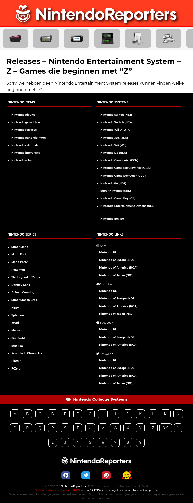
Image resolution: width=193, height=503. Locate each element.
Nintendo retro (21, 160)
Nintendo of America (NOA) (118, 267)
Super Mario (19, 247)
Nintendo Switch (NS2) (116, 114)
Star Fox (17, 345)
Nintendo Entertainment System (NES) (127, 206)
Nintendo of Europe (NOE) (117, 260)
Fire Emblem (20, 338)
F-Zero (15, 368)
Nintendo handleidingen (28, 137)
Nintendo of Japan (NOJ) (116, 275)
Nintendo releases (24, 129)
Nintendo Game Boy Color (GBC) (123, 175)
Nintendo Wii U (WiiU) (115, 129)
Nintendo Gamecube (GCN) (119, 160)
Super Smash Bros (24, 300)
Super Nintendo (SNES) (116, 190)
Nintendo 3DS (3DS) (114, 137)
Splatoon (17, 315)
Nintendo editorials (24, 145)
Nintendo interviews (25, 152)
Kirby (15, 307)
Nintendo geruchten (25, 122)
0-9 (165, 428)
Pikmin (16, 360)
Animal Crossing (22, 292)
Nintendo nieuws (23, 114)
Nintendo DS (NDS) (113, 152)
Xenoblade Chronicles (26, 353)
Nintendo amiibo (112, 218)
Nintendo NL (108, 252)
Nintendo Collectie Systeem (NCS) (58, 490)
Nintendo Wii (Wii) (113, 145)
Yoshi (15, 322)
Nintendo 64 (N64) (113, 183)
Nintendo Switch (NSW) (116, 122)
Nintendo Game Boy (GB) (117, 198)
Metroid (16, 330)
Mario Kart (18, 254)
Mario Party (19, 262)
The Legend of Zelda (25, 277)
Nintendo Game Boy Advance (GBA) (125, 168)
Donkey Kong (20, 285)
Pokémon (18, 269)
